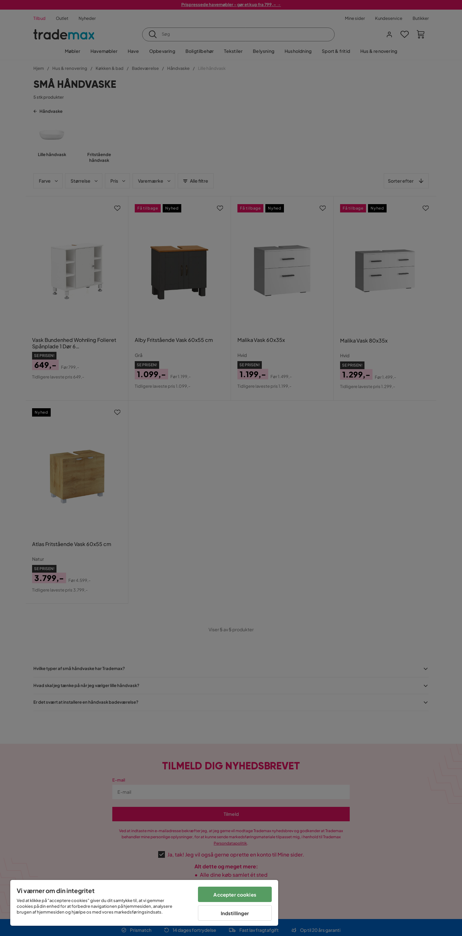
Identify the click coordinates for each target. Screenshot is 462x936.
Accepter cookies (234, 894)
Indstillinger (235, 913)
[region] (144, 903)
